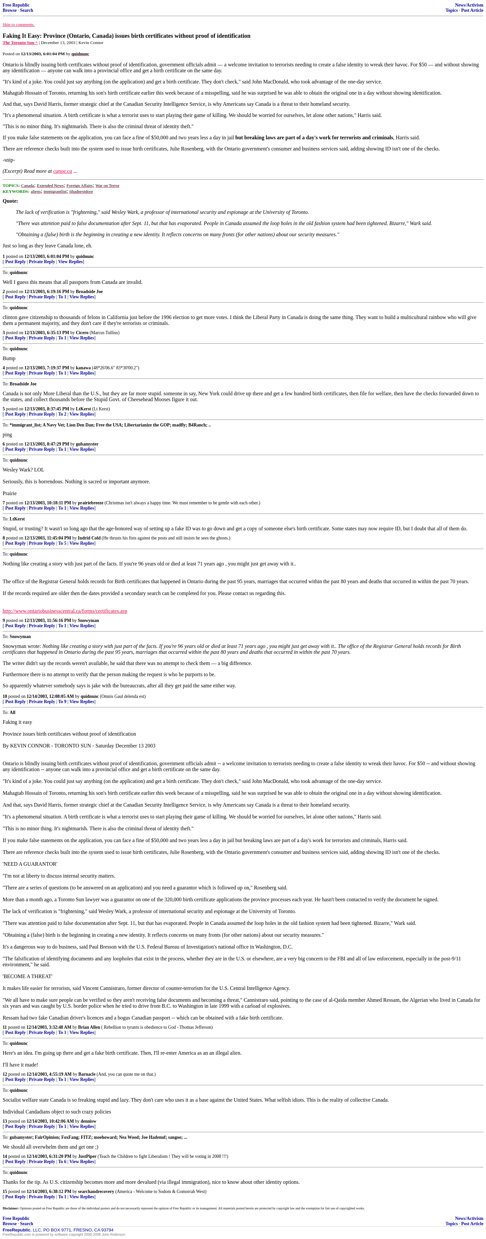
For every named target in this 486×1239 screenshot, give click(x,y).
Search (26, 10)
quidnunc (85, 256)
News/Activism (469, 5)
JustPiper (87, 1156)
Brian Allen (89, 1027)
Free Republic (16, 5)
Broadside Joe (89, 291)
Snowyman (88, 620)
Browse (10, 10)
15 (5, 1191)
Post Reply (15, 261)
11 (5, 1027)
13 (5, 1121)
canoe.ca (62, 171)
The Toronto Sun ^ (20, 42)
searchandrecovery (96, 1191)
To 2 (62, 414)
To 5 (62, 543)
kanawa (83, 367)
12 (5, 1074)
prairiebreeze (91, 502)
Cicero (82, 332)
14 (5, 1156)
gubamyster (87, 444)
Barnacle (86, 1074)
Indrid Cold (89, 538)
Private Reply (42, 261)
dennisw (88, 1121)
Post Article (472, 10)
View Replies (70, 261)
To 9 (62, 701)
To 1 (62, 296)
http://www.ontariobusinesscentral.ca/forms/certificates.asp (65, 611)
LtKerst (83, 408)
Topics (452, 10)
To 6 (62, 1161)
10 (5, 696)
